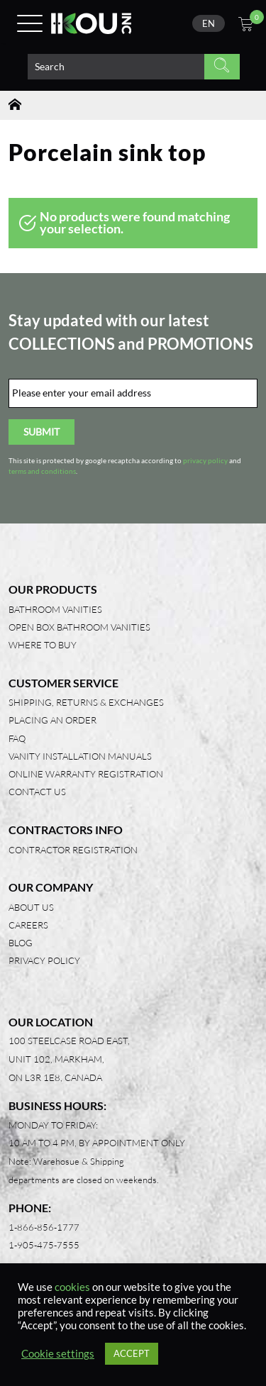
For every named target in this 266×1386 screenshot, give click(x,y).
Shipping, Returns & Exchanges (86, 702)
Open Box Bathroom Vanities (79, 627)
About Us (31, 907)
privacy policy (205, 461)
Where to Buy (43, 644)
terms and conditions (42, 471)
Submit (41, 432)
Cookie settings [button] (57, 1354)
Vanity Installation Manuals (80, 756)
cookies (72, 1287)
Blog (21, 942)
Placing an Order (52, 720)
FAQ (17, 738)
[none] (208, 23)
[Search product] (116, 66)
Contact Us (37, 791)
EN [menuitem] (208, 23)
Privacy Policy (44, 960)
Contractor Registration (73, 849)
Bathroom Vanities (55, 609)
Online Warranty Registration (86, 774)
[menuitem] (208, 23)
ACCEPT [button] (131, 1353)
